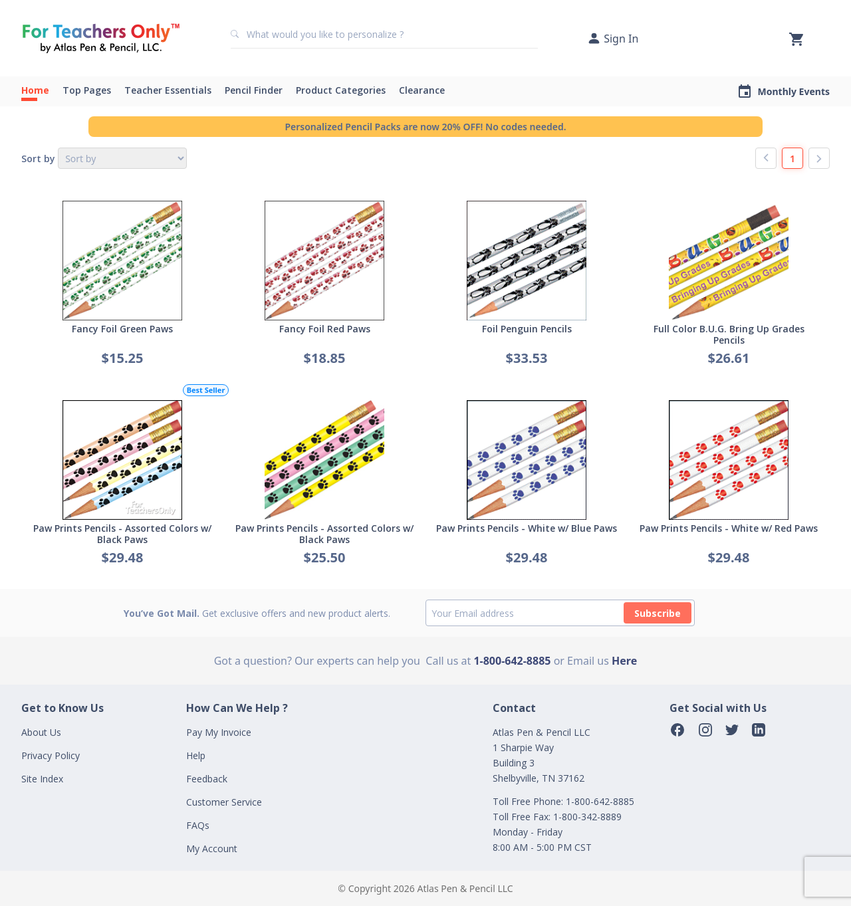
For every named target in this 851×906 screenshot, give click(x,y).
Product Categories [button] (341, 90)
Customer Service (224, 802)
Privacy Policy (50, 755)
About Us (41, 732)
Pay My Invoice (218, 732)
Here (624, 660)
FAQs (197, 825)
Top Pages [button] (86, 90)
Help (195, 755)
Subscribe (657, 613)
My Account (211, 848)
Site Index (42, 778)
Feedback (206, 778)
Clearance (422, 90)
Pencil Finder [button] (254, 90)
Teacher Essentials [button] (167, 90)
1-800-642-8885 (511, 660)
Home (35, 90)
